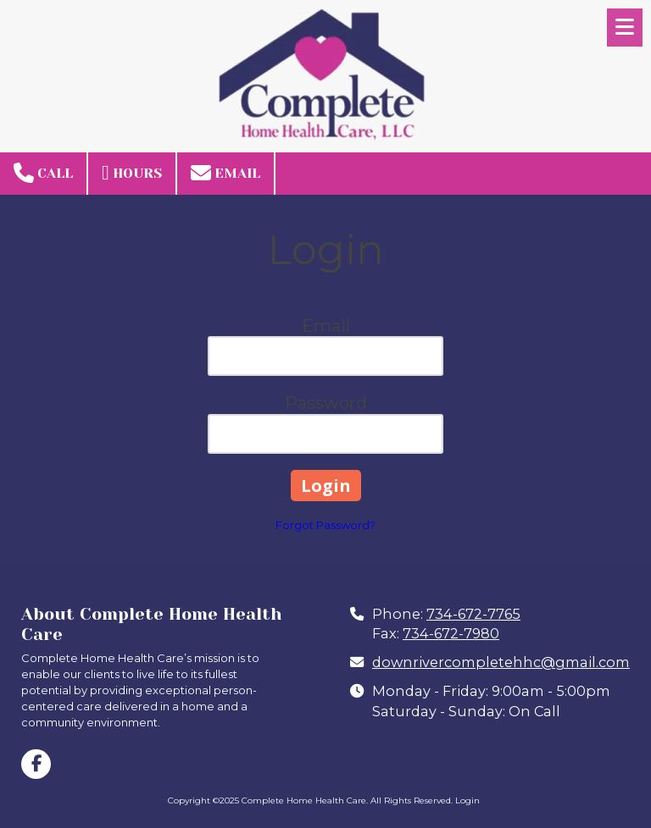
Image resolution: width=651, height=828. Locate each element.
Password (326, 403)
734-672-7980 (451, 633)
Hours (132, 173)
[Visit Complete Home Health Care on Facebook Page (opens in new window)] (36, 764)
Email (225, 173)
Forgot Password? (325, 525)
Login (467, 800)
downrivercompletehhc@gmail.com (501, 662)
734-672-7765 (473, 613)
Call (43, 173)
